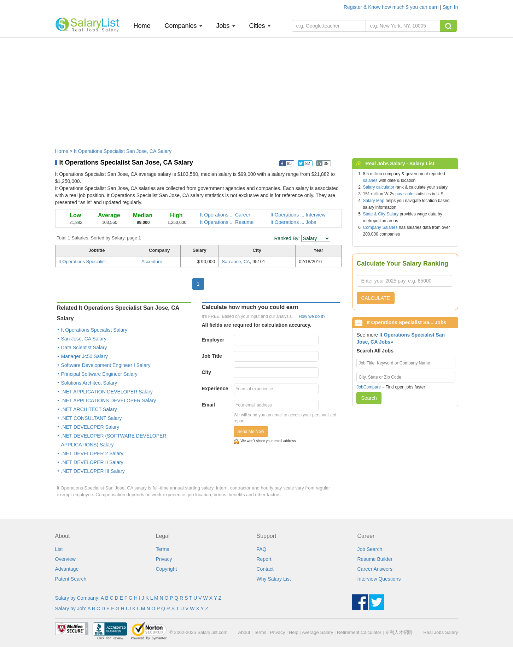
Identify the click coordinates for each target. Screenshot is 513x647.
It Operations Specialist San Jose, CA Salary (122, 151)
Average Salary (317, 632)
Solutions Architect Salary (89, 383)
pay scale (404, 193)
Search (369, 398)
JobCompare (368, 387)
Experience (215, 388)
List (59, 549)
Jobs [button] (225, 25)
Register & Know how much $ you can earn (392, 7)
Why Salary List (274, 579)
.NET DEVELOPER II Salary (92, 462)
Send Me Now (251, 431)
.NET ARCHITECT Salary (89, 409)
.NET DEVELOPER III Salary (93, 471)
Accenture (151, 261)
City (206, 372)
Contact (265, 569)
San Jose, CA (236, 261)
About (244, 632)
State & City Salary (381, 214)
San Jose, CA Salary (83, 339)
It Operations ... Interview (298, 215)
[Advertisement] (256, 89)
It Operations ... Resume (227, 222)
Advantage (67, 569)
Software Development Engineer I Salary (106, 365)
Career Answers (375, 569)
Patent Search (71, 579)
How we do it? (312, 316)
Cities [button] (259, 25)
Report (264, 559)
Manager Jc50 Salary (84, 356)
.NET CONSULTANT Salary (91, 418)
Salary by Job (70, 608)
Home (145, 25)
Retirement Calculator (359, 632)
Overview (65, 559)
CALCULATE (375, 298)
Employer (213, 340)
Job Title (212, 356)
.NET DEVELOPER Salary (90, 427)
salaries (370, 180)
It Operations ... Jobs (293, 222)
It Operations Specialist (82, 261)
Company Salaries (380, 227)
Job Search (370, 549)
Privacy (164, 559)
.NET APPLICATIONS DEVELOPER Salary (108, 400)
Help (293, 632)
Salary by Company (76, 598)
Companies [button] (183, 25)
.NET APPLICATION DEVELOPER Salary (107, 391)
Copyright (166, 569)
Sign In (450, 7)
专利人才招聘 (399, 632)
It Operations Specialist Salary (94, 330)
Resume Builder (375, 559)
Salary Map (374, 200)
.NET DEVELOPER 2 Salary (92, 453)
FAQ (262, 549)
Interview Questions (379, 579)
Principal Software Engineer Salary (99, 374)
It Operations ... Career (225, 215)
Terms (162, 549)
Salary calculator (379, 187)
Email (208, 405)
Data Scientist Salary (84, 347)
